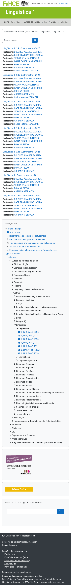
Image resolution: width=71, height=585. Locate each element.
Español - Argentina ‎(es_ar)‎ (16, 557)
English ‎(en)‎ (9, 554)
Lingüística (54, 22)
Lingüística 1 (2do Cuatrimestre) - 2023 (21, 101)
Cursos (18, 22)
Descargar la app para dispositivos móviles (22, 576)
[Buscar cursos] (17, 40)
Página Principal (8, 22)
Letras (46, 22)
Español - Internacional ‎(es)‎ (14, 551)
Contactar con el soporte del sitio (19, 535)
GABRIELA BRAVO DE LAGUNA (28, 55)
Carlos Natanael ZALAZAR (26, 70)
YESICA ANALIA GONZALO (26, 58)
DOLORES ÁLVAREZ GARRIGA (28, 52)
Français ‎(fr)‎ (10, 563)
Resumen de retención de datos (16, 572)
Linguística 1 (64, 22)
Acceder (63, 3)
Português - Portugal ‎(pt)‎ (15, 567)
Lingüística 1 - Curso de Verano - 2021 (21, 175)
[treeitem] (35, 335)
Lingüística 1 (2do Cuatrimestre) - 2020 (21, 195)
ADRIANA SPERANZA (24, 67)
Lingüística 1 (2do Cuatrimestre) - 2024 (21, 75)
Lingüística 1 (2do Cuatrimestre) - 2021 (21, 152)
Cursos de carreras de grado (32, 22)
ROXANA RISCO (21, 64)
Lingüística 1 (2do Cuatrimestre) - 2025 (21, 48)
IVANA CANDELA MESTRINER (28, 61)
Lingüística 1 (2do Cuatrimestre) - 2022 (21, 128)
